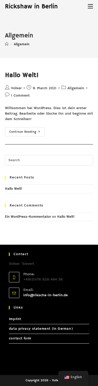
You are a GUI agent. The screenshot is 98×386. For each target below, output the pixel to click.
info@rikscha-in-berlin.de (45, 295)
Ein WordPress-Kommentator (28, 217)
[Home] (6, 44)
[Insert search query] (49, 160)
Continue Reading (27, 132)
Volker (16, 88)
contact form (20, 338)
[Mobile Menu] (90, 6)
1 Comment (20, 95)
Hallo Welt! (22, 75)
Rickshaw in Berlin (31, 6)
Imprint (15, 319)
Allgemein (75, 88)
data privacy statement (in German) (41, 329)
